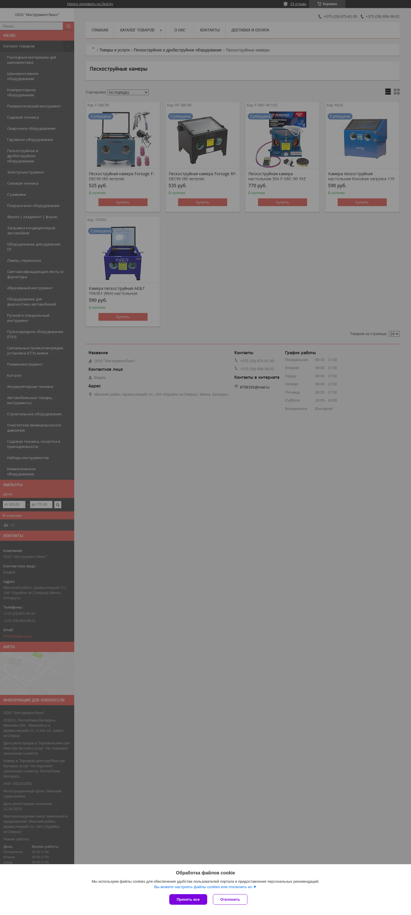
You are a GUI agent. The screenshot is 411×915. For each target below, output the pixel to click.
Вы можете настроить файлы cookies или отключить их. (203, 887)
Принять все (188, 899)
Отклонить (230, 899)
